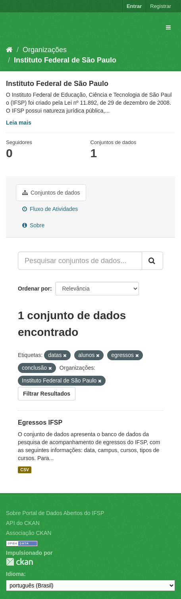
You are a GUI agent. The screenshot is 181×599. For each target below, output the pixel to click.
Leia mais (18, 122)
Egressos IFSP (40, 422)
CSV (24, 469)
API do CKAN (23, 523)
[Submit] (152, 261)
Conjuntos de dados (51, 192)
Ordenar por (34, 288)
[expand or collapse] (168, 27)
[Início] (9, 50)
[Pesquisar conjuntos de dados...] (80, 261)
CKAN (19, 562)
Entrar (134, 6)
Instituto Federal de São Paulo (65, 60)
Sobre (33, 225)
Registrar (160, 6)
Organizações (45, 50)
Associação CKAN (28, 533)
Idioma (15, 574)
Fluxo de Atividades (50, 209)
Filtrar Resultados (46, 393)
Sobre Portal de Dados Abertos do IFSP (55, 513)
